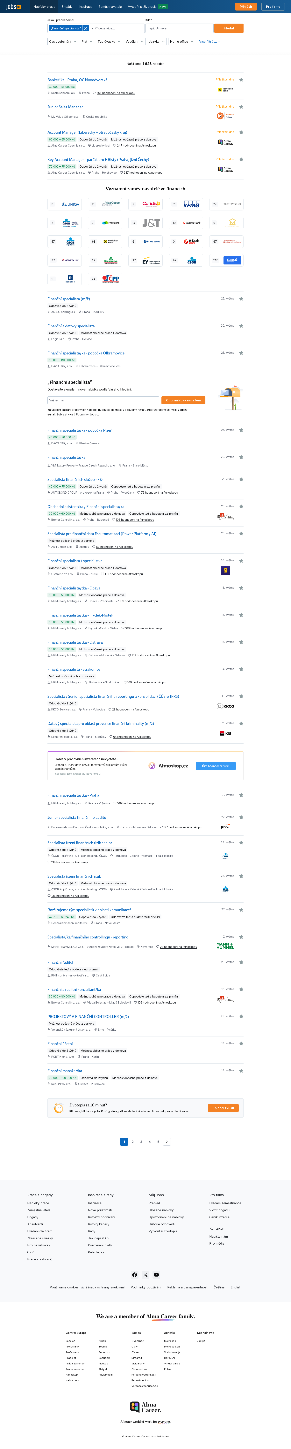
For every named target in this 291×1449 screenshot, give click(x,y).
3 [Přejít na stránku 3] (141, 1142)
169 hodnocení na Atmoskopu (139, 601)
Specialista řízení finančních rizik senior (79, 842)
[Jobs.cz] (13, 7)
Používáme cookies (64, 1287)
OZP (30, 1252)
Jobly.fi (201, 1340)
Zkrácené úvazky (40, 1238)
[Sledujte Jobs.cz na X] (145, 1275)
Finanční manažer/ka (64, 1070)
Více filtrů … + (209, 41)
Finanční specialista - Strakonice (73, 669)
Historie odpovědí (161, 1224)
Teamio (103, 1346)
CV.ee (135, 1352)
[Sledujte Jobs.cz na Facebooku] (134, 1275)
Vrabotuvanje (172, 1352)
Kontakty (216, 1228)
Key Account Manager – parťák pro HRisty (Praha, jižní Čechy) (98, 159)
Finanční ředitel (60, 962)
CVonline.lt (137, 1340)
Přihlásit (246, 7)
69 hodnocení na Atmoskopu (114, 546)
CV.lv (134, 1346)
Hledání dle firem (39, 1231)
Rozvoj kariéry (98, 1224)
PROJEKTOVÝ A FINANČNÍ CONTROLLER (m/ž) (88, 1016)
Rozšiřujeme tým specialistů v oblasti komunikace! (89, 909)
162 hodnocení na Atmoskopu (124, 574)
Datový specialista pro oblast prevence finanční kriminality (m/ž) (100, 723)
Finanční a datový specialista (71, 326)
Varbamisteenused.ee (144, 1385)
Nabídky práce (44, 7)
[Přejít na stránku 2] (167, 1142)
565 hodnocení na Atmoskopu (116, 93)
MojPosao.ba (172, 1346)
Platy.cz (103, 1363)
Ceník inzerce (219, 1217)
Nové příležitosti (100, 1210)
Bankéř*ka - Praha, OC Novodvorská (77, 79)
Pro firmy (273, 7)
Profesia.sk (72, 1346)
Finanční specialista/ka (66, 457)
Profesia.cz (72, 1352)
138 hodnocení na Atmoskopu (70, 862)
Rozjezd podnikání (101, 1217)
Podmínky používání (146, 1287)
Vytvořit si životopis (148, 6)
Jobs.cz (70, 1340)
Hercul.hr (169, 1357)
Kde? (149, 20)
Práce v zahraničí (40, 1259)
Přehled (154, 1203)
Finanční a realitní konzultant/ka (74, 989)
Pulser (168, 1369)
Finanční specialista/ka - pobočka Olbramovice (85, 353)
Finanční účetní (60, 1043)
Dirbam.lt (136, 1357)
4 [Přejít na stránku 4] (150, 1142)
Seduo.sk (104, 1357)
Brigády (67, 7)
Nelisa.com (72, 1380)
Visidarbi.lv (138, 1363)
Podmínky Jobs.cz (88, 414)
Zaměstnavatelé (110, 7)
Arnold (103, 1340)
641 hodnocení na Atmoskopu (132, 736)
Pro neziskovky (38, 1245)
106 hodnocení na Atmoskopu (135, 519)
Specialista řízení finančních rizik (74, 876)
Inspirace (85, 7)
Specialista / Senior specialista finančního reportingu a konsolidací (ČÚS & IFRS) (113, 696)
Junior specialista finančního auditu (76, 817)
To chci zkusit (223, 1108)
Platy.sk (103, 1369)
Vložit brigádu (219, 1210)
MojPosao (170, 1340)
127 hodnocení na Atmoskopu (183, 827)
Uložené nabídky (161, 1210)
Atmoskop (72, 1374)
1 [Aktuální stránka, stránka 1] (126, 1143)
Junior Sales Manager (65, 107)
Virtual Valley (172, 1363)
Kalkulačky (96, 1252)
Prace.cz (71, 1357)
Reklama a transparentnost (187, 1287)
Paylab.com (106, 1374)
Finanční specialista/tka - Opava (73, 588)
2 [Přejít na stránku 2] (133, 1142)
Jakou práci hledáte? (61, 20)
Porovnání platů (100, 1245)
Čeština (219, 1287)
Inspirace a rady (101, 1195)
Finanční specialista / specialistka (75, 560)
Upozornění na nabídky (166, 1217)
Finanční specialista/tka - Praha (73, 795)
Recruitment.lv (140, 1380)
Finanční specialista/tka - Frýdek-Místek (80, 615)
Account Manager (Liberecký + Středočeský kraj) (87, 132)
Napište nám (218, 1236)
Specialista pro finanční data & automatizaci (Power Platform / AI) (101, 533)
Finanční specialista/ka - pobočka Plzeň (79, 430)
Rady (91, 1231)
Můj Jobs (156, 1195)
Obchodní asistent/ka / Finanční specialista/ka (85, 506)
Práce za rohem (75, 1369)
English (236, 1287)
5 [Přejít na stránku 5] (158, 1142)
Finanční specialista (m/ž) (68, 298)
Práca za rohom (75, 1363)
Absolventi (35, 1224)
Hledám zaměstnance (225, 1203)
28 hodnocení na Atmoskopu (130, 709)
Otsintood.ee (139, 1369)
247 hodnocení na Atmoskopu (136, 145)
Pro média (216, 1243)
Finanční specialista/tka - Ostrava (75, 642)
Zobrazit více (65, 414)
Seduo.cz (104, 1352)
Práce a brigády (40, 1195)
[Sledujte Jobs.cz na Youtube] (156, 1275)
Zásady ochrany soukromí (105, 1287)
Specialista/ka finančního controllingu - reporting (87, 937)
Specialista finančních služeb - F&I (75, 479)
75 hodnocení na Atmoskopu (159, 492)
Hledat (229, 28)
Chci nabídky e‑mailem (183, 400)
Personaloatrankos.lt (143, 1374)
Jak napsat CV (99, 1238)
